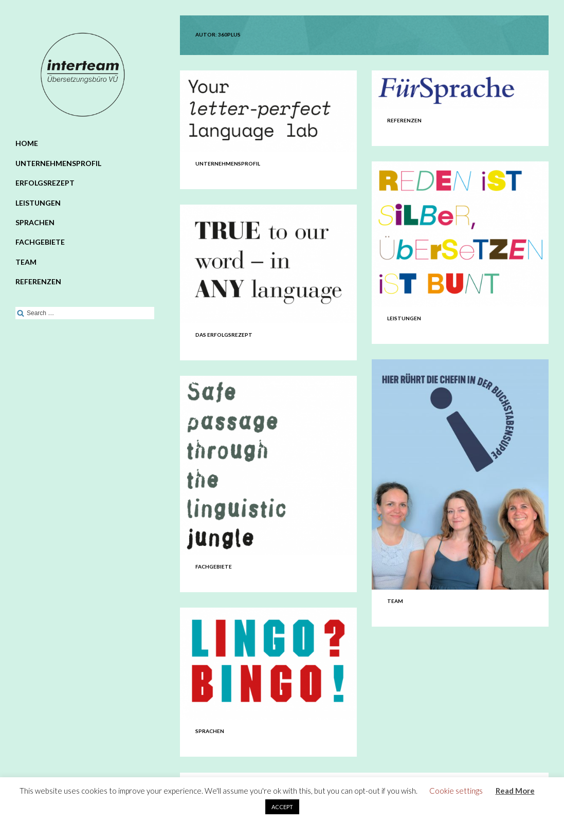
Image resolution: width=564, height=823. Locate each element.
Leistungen (38, 202)
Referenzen (38, 281)
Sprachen (34, 222)
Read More (515, 790)
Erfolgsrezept (45, 182)
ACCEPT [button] (282, 806)
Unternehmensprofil (58, 163)
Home (26, 143)
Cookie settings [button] (456, 790)
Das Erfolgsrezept (223, 335)
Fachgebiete (40, 241)
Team (26, 262)
